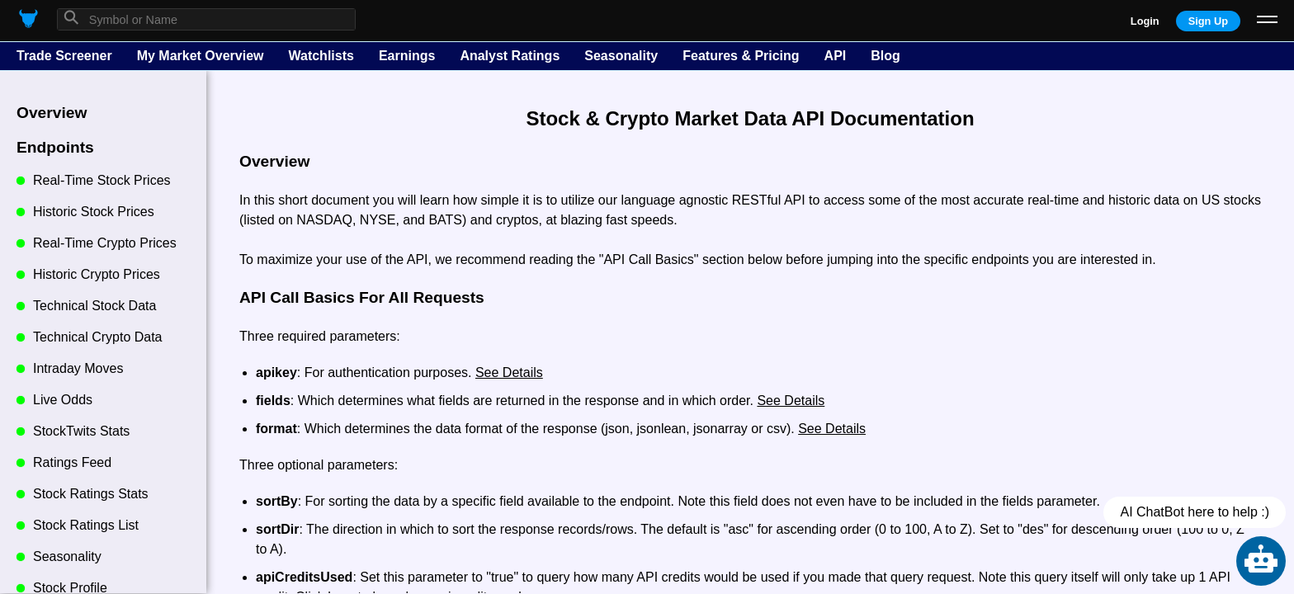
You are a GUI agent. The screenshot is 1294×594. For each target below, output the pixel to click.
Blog (885, 56)
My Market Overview (200, 56)
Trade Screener (64, 56)
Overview (52, 112)
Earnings (407, 56)
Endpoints (55, 147)
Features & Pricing (740, 56)
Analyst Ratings (510, 56)
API (835, 56)
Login (1145, 21)
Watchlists (320, 56)
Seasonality (621, 56)
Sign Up (1208, 21)
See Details (509, 372)
